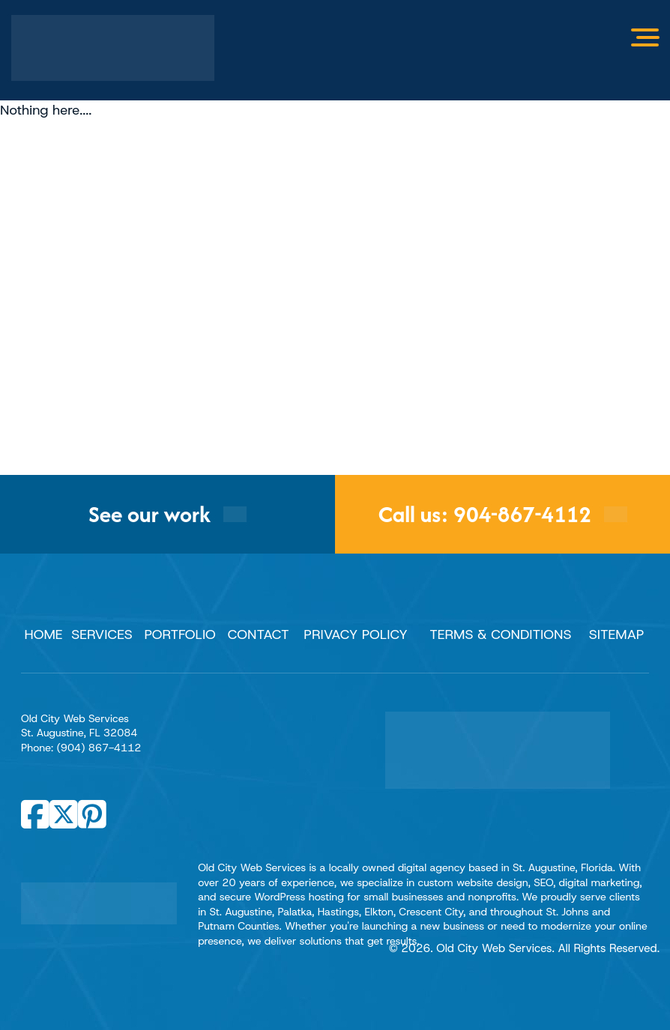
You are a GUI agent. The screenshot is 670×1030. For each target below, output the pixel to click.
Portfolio (179, 634)
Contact (258, 634)
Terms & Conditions (500, 634)
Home (44, 634)
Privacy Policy (356, 634)
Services (101, 634)
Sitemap (617, 634)
